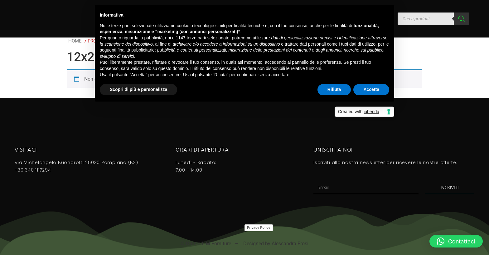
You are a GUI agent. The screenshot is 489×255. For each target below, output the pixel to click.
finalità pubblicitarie (136, 50)
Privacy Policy (258, 227)
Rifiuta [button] (334, 89)
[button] (456, 241)
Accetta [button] (371, 89)
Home (75, 41)
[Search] (461, 18)
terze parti (196, 37)
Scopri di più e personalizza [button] (138, 89)
